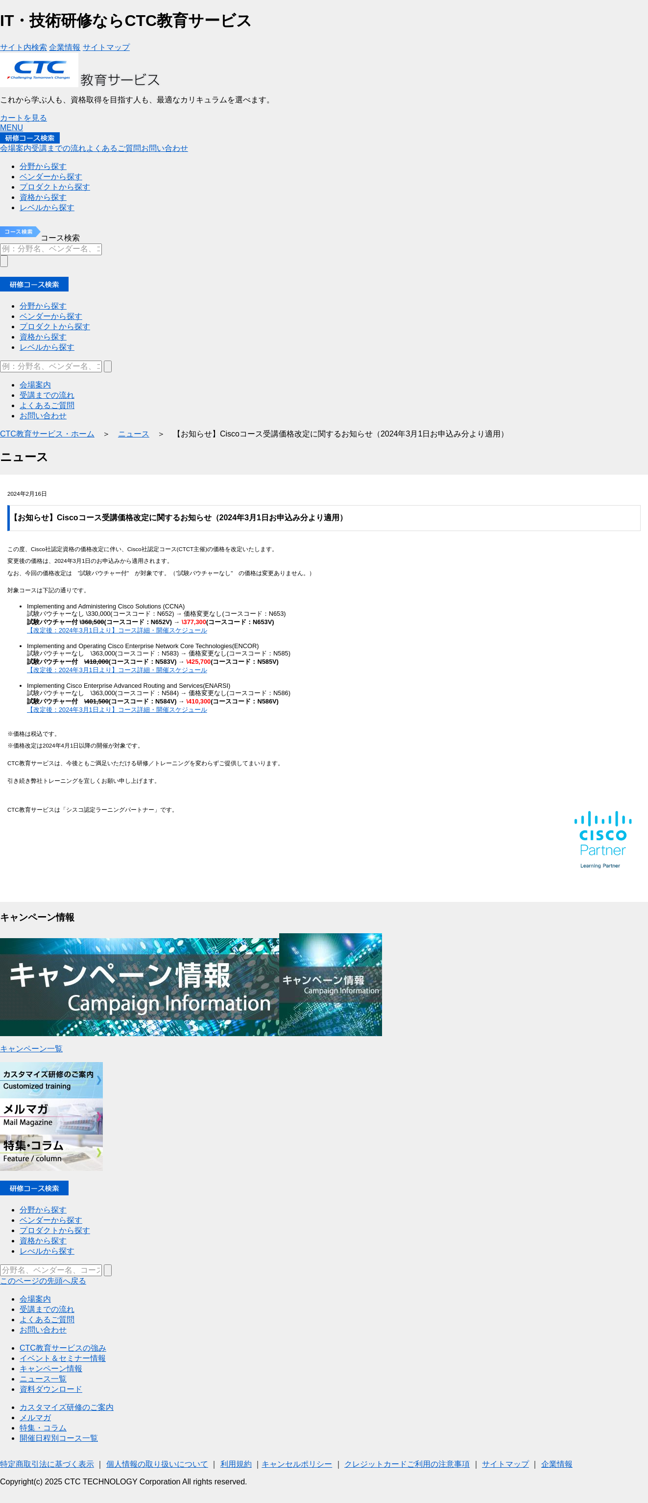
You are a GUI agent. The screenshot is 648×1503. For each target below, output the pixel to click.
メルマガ (35, 1417)
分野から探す (43, 1210)
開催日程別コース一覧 (59, 1438)
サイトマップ (505, 1464)
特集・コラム (43, 1428)
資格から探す (43, 1240)
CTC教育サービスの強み (63, 1348)
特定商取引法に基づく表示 (47, 1464)
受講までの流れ (47, 1309)
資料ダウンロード (51, 1389)
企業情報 (557, 1464)
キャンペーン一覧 (31, 1048)
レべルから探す (47, 1251)
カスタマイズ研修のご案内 (67, 1407)
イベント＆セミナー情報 (63, 1358)
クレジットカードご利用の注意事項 (407, 1464)
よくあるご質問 (47, 1319)
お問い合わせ (43, 1330)
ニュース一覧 (43, 1379)
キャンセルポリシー (297, 1464)
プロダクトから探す (55, 1230)
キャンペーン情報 (51, 1368)
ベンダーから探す (51, 1220)
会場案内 (35, 1299)
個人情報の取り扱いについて (157, 1464)
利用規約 (236, 1464)
